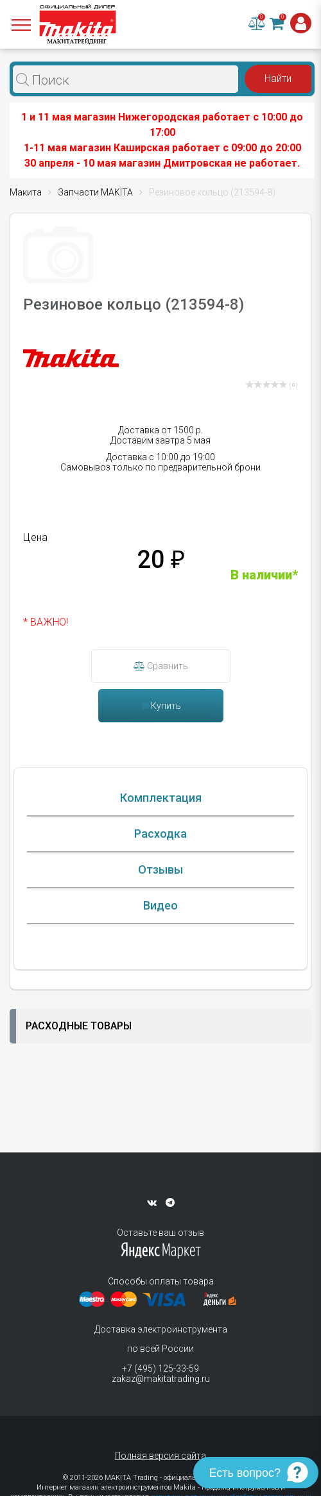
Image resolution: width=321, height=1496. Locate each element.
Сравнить (161, 666)
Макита (26, 192)
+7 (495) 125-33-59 (160, 1368)
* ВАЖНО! (45, 622)
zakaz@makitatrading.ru (161, 1379)
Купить (161, 706)
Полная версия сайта (160, 1455)
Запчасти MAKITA (95, 192)
